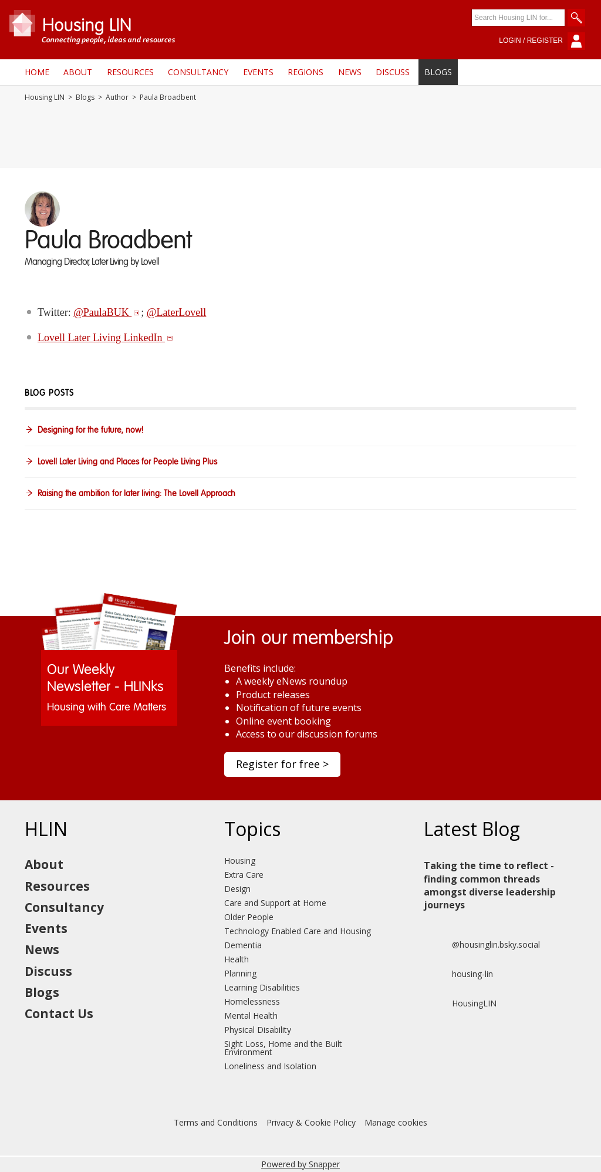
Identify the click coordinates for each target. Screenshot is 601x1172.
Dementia (243, 945)
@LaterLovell (177, 312)
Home (37, 72)
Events (258, 72)
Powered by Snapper (300, 1164)
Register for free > (282, 764)
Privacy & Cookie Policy (311, 1122)
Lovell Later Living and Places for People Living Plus (127, 462)
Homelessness (252, 1001)
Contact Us (59, 1013)
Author (117, 97)
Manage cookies (395, 1122)
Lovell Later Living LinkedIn (105, 337)
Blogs (438, 72)
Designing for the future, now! (90, 430)
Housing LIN (45, 97)
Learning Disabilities (262, 987)
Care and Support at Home (275, 902)
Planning (240, 973)
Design (237, 888)
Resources (130, 72)
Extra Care (244, 874)
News (350, 72)
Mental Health (251, 1015)
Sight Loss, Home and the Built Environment (283, 1048)
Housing (239, 860)
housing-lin (458, 974)
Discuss (393, 72)
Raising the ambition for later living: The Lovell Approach (136, 494)
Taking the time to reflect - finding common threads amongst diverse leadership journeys (490, 885)
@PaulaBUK (106, 312)
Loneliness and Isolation (270, 1066)
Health (236, 959)
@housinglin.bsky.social (482, 945)
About (77, 72)
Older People (249, 916)
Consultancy (198, 72)
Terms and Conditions (216, 1122)
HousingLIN (460, 1003)
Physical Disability (257, 1029)
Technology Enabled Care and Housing (297, 931)
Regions (305, 72)
